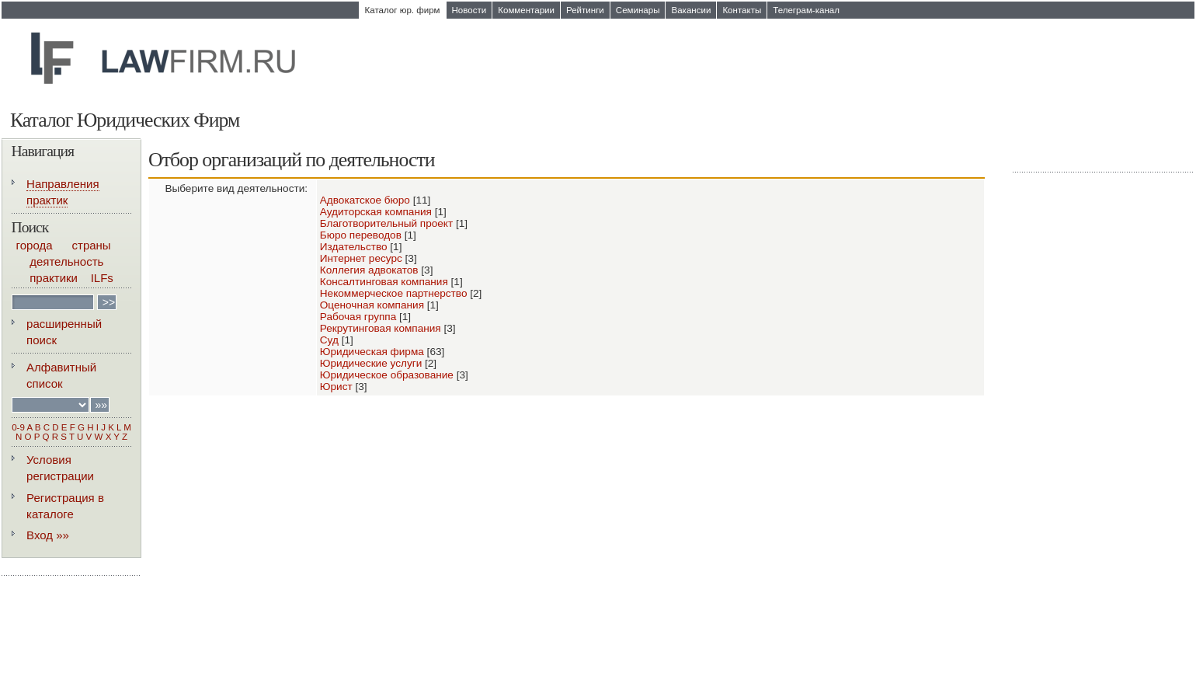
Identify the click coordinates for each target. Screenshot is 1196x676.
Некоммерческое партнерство (394, 293)
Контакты (741, 10)
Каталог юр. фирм (402, 10)
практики (54, 277)
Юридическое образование (387, 375)
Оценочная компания (372, 305)
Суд (329, 340)
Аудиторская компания (376, 212)
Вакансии (691, 10)
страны (91, 245)
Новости (469, 10)
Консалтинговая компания (384, 281)
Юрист (336, 386)
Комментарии (526, 10)
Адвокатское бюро (365, 200)
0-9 (18, 427)
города (34, 245)
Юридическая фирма (372, 351)
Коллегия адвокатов (369, 270)
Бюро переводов (361, 235)
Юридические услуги (371, 363)
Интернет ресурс (361, 258)
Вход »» (47, 535)
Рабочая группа (358, 316)
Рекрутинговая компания (380, 328)
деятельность (66, 261)
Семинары (638, 10)
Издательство (354, 247)
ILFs (102, 277)
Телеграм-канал (806, 10)
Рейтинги (585, 10)
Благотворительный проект (386, 223)
